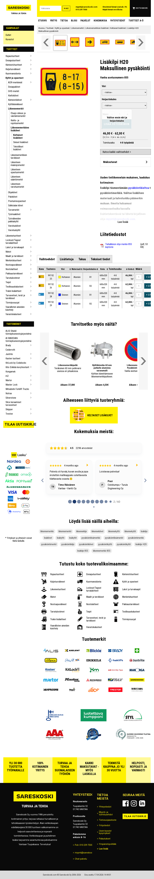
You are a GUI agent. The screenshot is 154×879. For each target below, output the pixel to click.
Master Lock (11, 384)
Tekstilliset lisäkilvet (18, 148)
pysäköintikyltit (124, 544)
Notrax (9, 393)
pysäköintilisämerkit (114, 537)
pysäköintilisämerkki (91, 537)
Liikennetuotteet (13, 235)
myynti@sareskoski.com (86, 7)
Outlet (8, 35)
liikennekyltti (114, 531)
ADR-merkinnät (15, 82)
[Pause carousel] (93, 506)
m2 (7, 376)
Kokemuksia (100, 20)
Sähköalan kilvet (15, 205)
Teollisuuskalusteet (14, 286)
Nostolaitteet (12, 269)
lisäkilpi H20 (141, 544)
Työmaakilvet (14, 214)
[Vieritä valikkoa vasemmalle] (46, 42)
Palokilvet (12, 196)
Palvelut (85, 20)
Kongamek (10, 371)
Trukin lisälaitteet (13, 291)
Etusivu (42, 20)
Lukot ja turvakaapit (15, 247)
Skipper (9, 409)
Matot (8, 251)
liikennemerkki (47, 531)
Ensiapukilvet (14, 86)
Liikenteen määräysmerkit (18, 164)
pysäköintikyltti (105, 544)
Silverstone (11, 397)
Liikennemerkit (16, 108)
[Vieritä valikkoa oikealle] (140, 42)
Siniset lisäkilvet (20, 142)
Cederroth (10, 349)
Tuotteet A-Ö (136, 20)
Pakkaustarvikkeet (14, 273)
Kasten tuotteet (13, 358)
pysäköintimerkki (136, 537)
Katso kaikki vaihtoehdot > (117, 151)
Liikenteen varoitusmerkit (17, 185)
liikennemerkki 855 (101, 550)
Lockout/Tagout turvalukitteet (13, 241)
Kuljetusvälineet (13, 69)
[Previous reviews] (42, 480)
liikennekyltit (130, 531)
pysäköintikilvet (86, 544)
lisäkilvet (48, 537)
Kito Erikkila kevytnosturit (17, 367)
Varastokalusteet (13, 314)
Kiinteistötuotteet (14, 64)
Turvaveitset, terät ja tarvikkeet (15, 297)
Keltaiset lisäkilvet (18, 136)
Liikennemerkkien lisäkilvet (20, 129)
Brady (8, 345)
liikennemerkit (65, 531)
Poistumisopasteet (17, 201)
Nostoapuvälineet (14, 264)
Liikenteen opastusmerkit (17, 171)
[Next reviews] (145, 480)
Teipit (8, 282)
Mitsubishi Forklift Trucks (17, 389)
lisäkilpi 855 (82, 550)
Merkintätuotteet (13, 260)
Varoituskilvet (14, 225)
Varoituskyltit (14, 230)
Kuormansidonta (13, 73)
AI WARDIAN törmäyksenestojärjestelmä (17, 339)
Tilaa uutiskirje (19, 424)
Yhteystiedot (117, 20)
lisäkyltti (60, 537)
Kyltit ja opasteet (14, 78)
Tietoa (64, 20)
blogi (74, 20)
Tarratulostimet (13, 277)
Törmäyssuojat (12, 302)
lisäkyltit (73, 537)
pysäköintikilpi (67, 544)
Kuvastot (10, 39)
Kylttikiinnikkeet (15, 104)
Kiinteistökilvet (15, 99)
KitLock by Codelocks (16, 362)
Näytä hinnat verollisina (112, 10)
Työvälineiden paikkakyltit (14, 220)
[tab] (47, 259)
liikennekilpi (81, 531)
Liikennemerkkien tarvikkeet (19, 156)
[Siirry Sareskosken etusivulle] (18, 8)
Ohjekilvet (12, 192)
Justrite (9, 354)
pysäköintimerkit (49, 544)
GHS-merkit (13, 91)
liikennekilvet (97, 531)
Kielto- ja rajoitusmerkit (17, 122)
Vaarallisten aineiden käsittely (15, 308)
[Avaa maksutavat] (125, 162)
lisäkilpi (144, 531)
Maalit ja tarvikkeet (14, 256)
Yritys (53, 20)
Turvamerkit (13, 209)
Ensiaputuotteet (13, 60)
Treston (9, 413)
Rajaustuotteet (12, 56)
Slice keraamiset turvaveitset (13, 403)
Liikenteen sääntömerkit (17, 178)
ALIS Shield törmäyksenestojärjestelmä (17, 332)
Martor (9, 380)
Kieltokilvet (13, 95)
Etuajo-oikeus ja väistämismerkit (18, 114)
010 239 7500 (81, 10)
